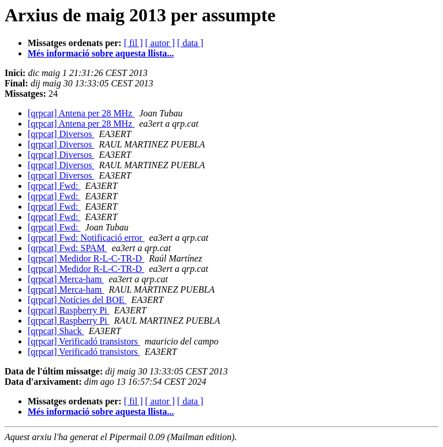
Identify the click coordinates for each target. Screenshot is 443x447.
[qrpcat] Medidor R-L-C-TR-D (86, 258)
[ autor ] (160, 43)
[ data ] (190, 43)
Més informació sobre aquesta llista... (101, 53)
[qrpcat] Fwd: (54, 186)
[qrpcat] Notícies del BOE (77, 300)
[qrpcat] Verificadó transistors (84, 341)
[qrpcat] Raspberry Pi (69, 310)
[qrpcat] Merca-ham (66, 279)
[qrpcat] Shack (56, 331)
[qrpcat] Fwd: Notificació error (86, 238)
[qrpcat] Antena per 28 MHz (81, 113)
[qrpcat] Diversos (61, 134)
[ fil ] (133, 43)
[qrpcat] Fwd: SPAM (67, 248)
